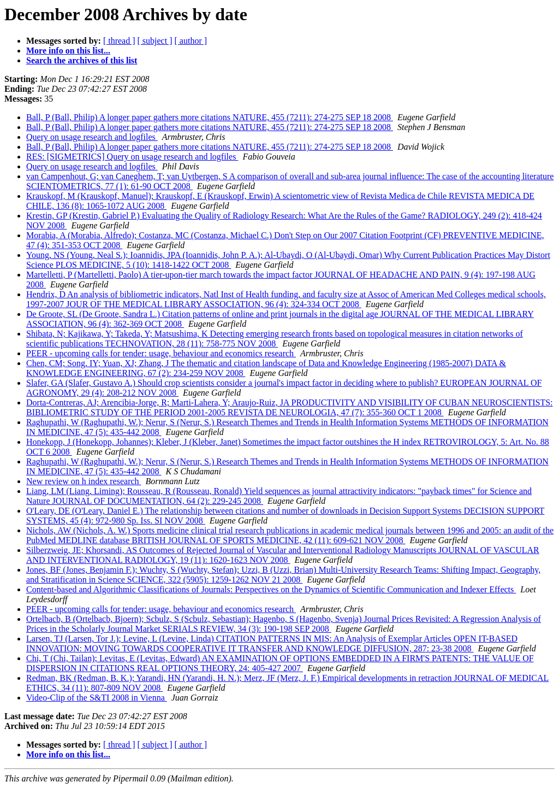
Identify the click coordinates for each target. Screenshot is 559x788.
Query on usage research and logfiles (92, 137)
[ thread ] (119, 40)
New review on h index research (83, 481)
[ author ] (191, 40)
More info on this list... (68, 50)
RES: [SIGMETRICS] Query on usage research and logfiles (132, 156)
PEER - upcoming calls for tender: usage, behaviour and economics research (161, 353)
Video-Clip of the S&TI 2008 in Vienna (96, 697)
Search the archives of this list (81, 60)
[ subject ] (155, 40)
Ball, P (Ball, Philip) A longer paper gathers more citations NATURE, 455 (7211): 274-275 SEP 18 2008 (209, 117)
